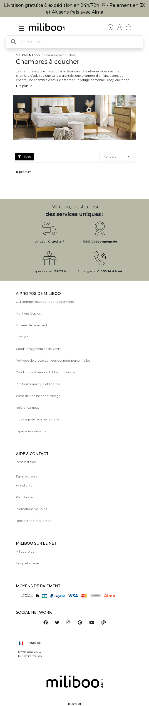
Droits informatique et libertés (38, 384)
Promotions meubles (31, 509)
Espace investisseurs (31, 431)
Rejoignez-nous (27, 407)
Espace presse (26, 476)
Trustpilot (74, 704)
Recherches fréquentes (33, 520)
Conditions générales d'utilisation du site (45, 372)
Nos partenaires (27, 563)
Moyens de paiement (31, 325)
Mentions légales (28, 313)
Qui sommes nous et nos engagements (45, 301)
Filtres (24, 156)
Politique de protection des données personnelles (53, 360)
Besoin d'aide (26, 462)
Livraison (22, 337)
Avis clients (24, 485)
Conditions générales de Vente (38, 349)
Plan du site (24, 497)
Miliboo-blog (25, 551)
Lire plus (24, 86)
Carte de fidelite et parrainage (38, 396)
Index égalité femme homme (37, 419)
